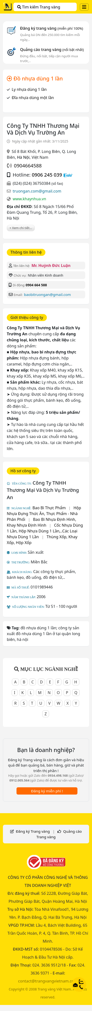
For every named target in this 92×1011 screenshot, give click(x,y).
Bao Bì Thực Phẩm (49, 507)
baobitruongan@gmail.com (47, 294)
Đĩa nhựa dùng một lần (33, 97)
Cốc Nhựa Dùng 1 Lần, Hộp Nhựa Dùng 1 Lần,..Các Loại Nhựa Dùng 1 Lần (45, 531)
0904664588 (28, 165)
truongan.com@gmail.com (37, 191)
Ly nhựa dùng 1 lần (29, 89)
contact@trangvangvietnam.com (48, 981)
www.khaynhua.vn (29, 198)
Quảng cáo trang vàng (52, 49)
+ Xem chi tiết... (20, 228)
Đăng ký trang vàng (51, 28)
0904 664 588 (36, 285)
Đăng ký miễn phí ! (47, 791)
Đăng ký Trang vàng (33, 831)
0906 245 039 (47, 175)
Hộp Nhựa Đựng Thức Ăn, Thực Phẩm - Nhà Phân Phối (44, 513)
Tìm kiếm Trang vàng (38, 7)
